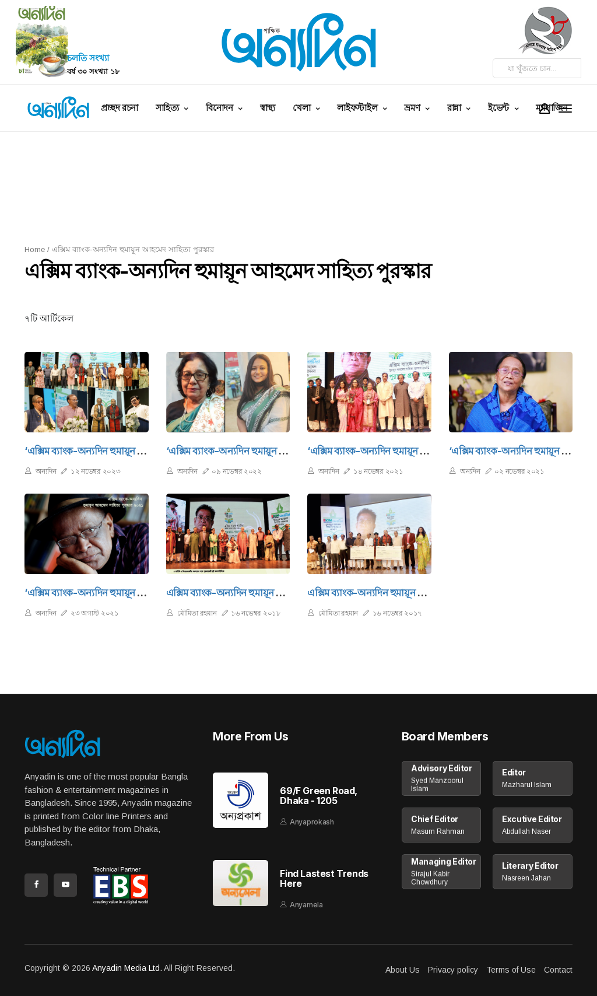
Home (34, 249)
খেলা (302, 107)
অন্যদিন (46, 471)
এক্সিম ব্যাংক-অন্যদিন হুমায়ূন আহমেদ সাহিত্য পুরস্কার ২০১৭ (419, 593)
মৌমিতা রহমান (197, 613)
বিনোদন (220, 107)
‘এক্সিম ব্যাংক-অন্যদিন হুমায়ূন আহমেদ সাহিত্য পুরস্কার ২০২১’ (139, 593)
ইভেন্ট (499, 107)
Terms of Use (511, 969)
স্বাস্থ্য (267, 107)
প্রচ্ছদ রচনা (119, 107)
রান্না (455, 107)
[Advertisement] (307, 186)
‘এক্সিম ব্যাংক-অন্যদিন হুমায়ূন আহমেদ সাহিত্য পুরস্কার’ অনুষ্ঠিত (142, 451)
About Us (402, 969)
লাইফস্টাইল (358, 107)
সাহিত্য (168, 107)
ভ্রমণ (413, 107)
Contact (558, 969)
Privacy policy (453, 969)
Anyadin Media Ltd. (127, 968)
